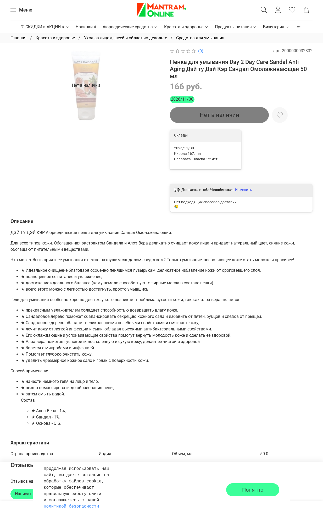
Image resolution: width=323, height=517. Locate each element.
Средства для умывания (200, 37)
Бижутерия (276, 26)
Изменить (243, 190)
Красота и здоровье (186, 26)
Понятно (252, 490)
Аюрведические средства (130, 26)
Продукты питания (236, 26)
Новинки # (86, 26)
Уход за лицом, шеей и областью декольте (125, 37)
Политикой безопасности (71, 506)
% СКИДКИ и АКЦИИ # (45, 26)
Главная (18, 37)
